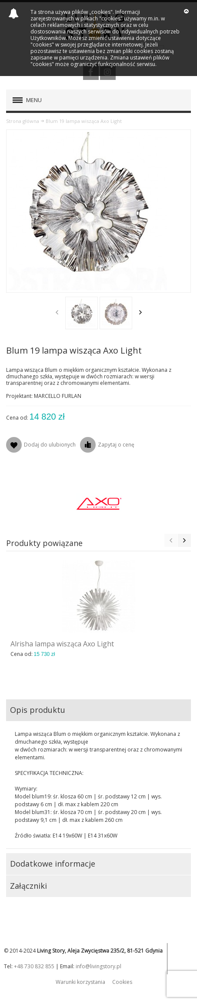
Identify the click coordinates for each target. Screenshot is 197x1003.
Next (140, 312)
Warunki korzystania (80, 982)
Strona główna (22, 121)
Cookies (122, 982)
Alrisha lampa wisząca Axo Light (62, 644)
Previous (56, 312)
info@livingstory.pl (98, 966)
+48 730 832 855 (34, 966)
